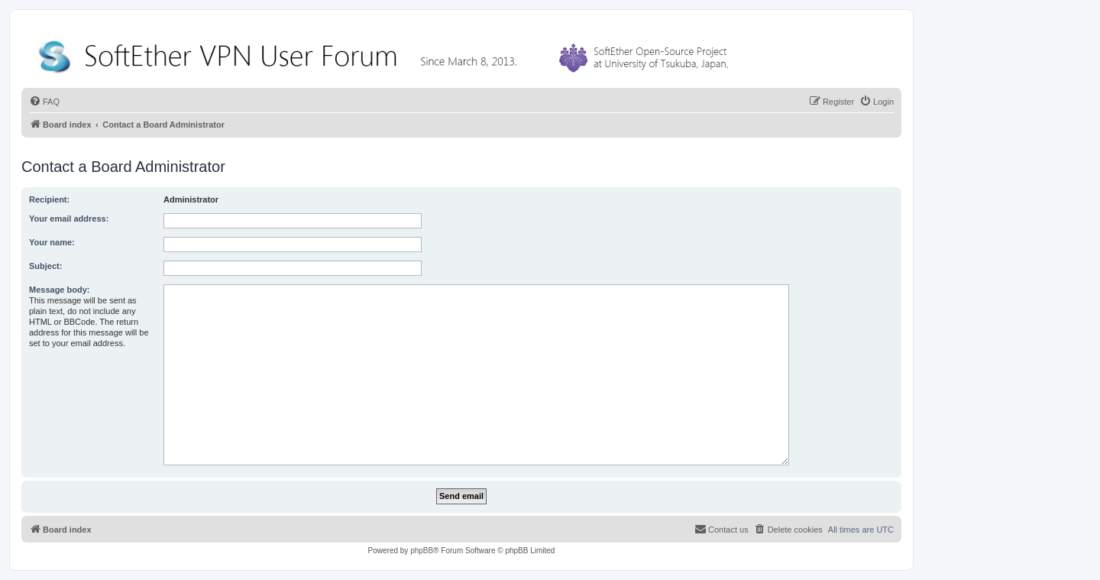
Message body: (59, 289)
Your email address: (68, 218)
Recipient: (49, 199)
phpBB (421, 550)
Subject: (45, 266)
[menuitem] (44, 101)
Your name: (52, 242)
